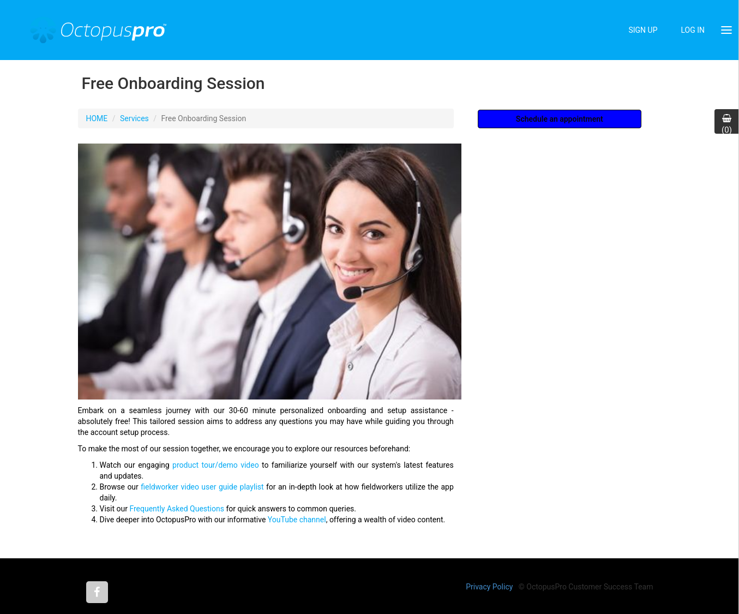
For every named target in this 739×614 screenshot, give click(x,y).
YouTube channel (297, 519)
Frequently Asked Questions (176, 508)
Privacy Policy (489, 586)
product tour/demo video (215, 465)
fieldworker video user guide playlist (202, 486)
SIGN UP (642, 30)
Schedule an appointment (559, 119)
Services (134, 118)
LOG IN (693, 30)
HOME (97, 118)
